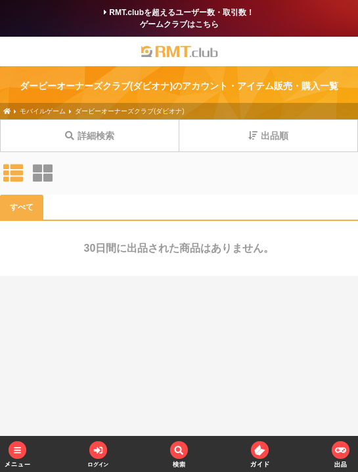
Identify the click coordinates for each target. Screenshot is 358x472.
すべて (22, 207)
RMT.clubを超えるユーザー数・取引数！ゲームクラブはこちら (179, 18)
